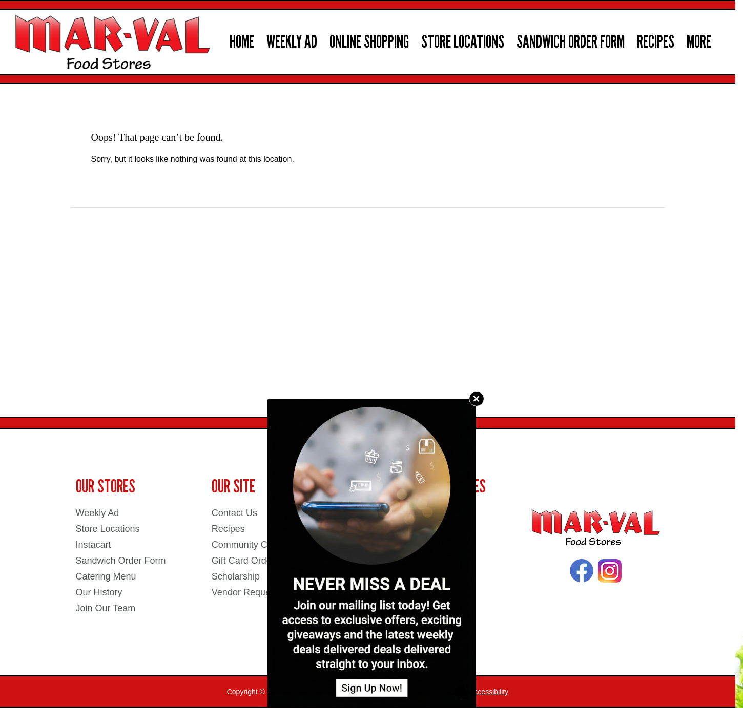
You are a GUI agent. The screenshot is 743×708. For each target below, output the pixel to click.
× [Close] (476, 398)
